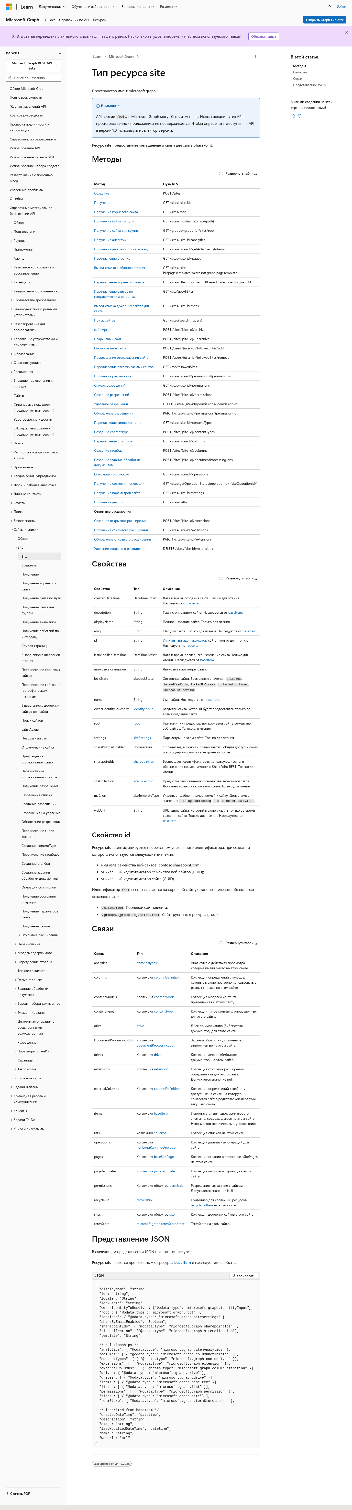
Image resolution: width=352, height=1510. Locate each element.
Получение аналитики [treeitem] (39, 622)
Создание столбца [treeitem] (36, 863)
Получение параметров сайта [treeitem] (40, 914)
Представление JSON (309, 84)
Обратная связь (263, 36)
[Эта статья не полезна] (299, 116)
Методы (299, 65)
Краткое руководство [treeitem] (26, 115)
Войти (341, 6)
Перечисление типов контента (118, 422)
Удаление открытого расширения (120, 548)
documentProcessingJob (155, 1045)
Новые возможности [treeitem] (26, 97)
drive (140, 1025)
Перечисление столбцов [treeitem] (40, 854)
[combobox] (33, 65)
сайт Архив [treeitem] (30, 729)
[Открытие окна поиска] (330, 6)
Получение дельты (108, 502)
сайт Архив (102, 329)
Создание (101, 193)
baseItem (194, 603)
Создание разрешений (111, 394)
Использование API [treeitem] (25, 148)
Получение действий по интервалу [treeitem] (40, 633)
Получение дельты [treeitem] (36, 926)
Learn (97, 56)
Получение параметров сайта (117, 492)
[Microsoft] (9, 6)
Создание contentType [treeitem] (39, 845)
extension (161, 1069)
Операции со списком (111, 474)
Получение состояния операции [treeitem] (39, 899)
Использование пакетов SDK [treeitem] (32, 157)
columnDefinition (167, 977)
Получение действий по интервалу (121, 249)
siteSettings (142, 737)
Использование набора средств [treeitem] (34, 165)
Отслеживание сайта (110, 348)
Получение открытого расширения (121, 530)
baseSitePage (164, 1156)
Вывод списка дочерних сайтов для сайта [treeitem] (40, 708)
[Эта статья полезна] (294, 116)
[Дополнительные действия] (256, 56)
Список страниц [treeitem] (34, 645)
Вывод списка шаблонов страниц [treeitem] (41, 657)
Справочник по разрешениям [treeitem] (33, 139)
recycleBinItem (202, 1205)
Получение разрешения (112, 376)
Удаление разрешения (111, 404)
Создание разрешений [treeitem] (39, 803)
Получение (102, 202)
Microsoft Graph (121, 56)
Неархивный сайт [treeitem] (35, 738)
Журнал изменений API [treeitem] (28, 106)
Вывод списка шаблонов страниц (120, 267)
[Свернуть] (60, 52)
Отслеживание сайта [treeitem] (38, 747)
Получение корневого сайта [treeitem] (39, 586)
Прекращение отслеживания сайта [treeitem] (37, 759)
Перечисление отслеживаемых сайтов (124, 366)
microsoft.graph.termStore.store (161, 1223)
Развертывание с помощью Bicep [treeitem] (31, 178)
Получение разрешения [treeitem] (40, 786)
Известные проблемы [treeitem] (27, 189)
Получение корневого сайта (116, 211)
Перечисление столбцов (113, 441)
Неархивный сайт (107, 338)
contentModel (164, 996)
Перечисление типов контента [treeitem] (38, 833)
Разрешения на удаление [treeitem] (41, 812)
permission (177, 1185)
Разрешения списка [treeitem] (37, 795)
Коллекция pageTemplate (156, 1171)
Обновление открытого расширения (122, 539)
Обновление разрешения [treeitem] (41, 821)
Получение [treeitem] (30, 574)
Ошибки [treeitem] (16, 198)
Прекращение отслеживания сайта (121, 357)
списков (160, 1132)
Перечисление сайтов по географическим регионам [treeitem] (41, 690)
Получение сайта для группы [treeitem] (38, 610)
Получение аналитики (111, 239)
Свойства (300, 72)
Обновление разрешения (113, 413)
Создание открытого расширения (120, 520)
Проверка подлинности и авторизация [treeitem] (29, 127)
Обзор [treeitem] (19, 222)
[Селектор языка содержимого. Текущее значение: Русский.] (17, 1502)
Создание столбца (108, 450)
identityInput (143, 708)
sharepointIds (143, 761)
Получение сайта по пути (114, 221)
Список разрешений (110, 385)
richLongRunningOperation (157, 1147)
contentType (163, 1011)
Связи (297, 78)
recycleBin (144, 1200)
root (136, 723)
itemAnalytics (147, 962)
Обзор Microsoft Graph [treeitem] (27, 88)
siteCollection (143, 781)
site (172, 1214)
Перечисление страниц (112, 258)
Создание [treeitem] (29, 565)
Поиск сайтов (104, 320)
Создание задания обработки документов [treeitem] (40, 875)
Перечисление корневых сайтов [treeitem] (41, 672)
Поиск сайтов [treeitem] (32, 720)
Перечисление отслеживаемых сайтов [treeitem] (39, 774)
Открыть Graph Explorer (324, 19)
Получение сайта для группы (116, 230)
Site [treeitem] (24, 556)
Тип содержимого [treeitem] (31, 970)
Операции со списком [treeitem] (39, 887)
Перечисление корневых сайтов (119, 282)
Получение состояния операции (119, 483)
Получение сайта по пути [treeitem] (41, 598)
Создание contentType (111, 431)
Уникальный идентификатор (185, 640)
